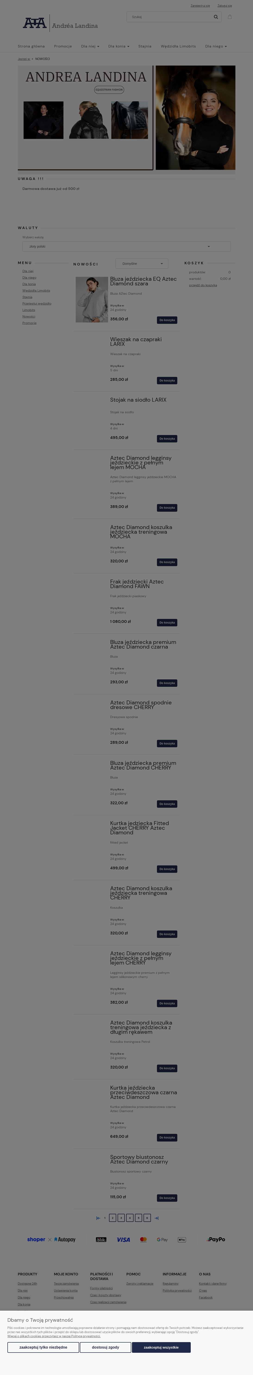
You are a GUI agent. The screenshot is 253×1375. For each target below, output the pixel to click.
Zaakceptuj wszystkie (161, 1347)
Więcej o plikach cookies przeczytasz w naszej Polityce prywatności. (54, 1336)
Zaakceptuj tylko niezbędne (43, 1347)
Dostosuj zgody (105, 1347)
